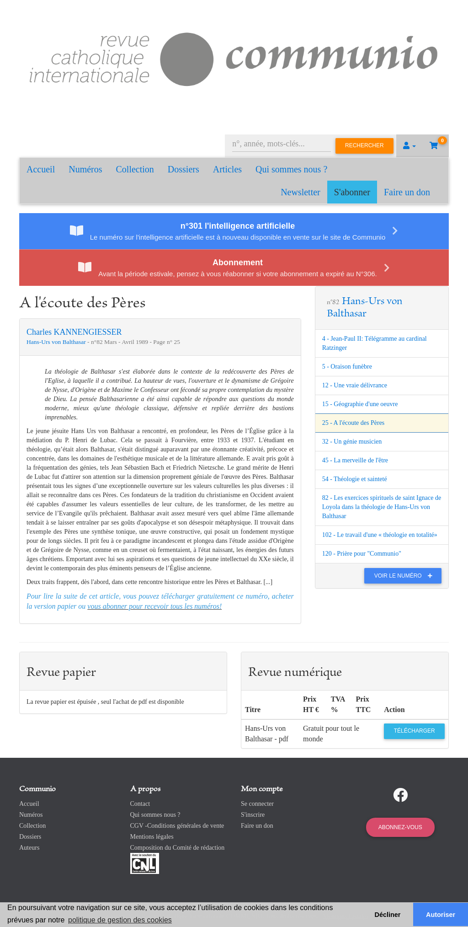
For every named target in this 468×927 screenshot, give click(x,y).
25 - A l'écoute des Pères (353, 422)
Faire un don (407, 192)
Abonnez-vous (400, 827)
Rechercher (364, 145)
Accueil (41, 169)
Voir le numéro (405, 576)
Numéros (85, 169)
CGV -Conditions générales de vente (177, 825)
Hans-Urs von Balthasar (57, 341)
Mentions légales (152, 836)
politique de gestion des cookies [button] (120, 920)
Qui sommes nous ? (291, 169)
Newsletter (300, 192)
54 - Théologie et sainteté (354, 479)
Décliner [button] (388, 914)
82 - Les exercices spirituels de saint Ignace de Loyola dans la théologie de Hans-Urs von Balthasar (381, 507)
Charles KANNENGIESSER (74, 332)
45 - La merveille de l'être (355, 460)
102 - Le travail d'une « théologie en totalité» (379, 534)
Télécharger (414, 731)
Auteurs (29, 847)
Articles (227, 169)
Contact (140, 803)
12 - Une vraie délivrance (354, 385)
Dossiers (183, 169)
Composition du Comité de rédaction (177, 847)
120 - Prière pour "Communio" (361, 553)
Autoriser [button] (440, 914)
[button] (409, 145)
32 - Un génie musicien (352, 441)
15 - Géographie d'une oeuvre (360, 404)
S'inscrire (253, 814)
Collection (135, 169)
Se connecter (257, 803)
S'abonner (352, 192)
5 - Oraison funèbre (347, 366)
